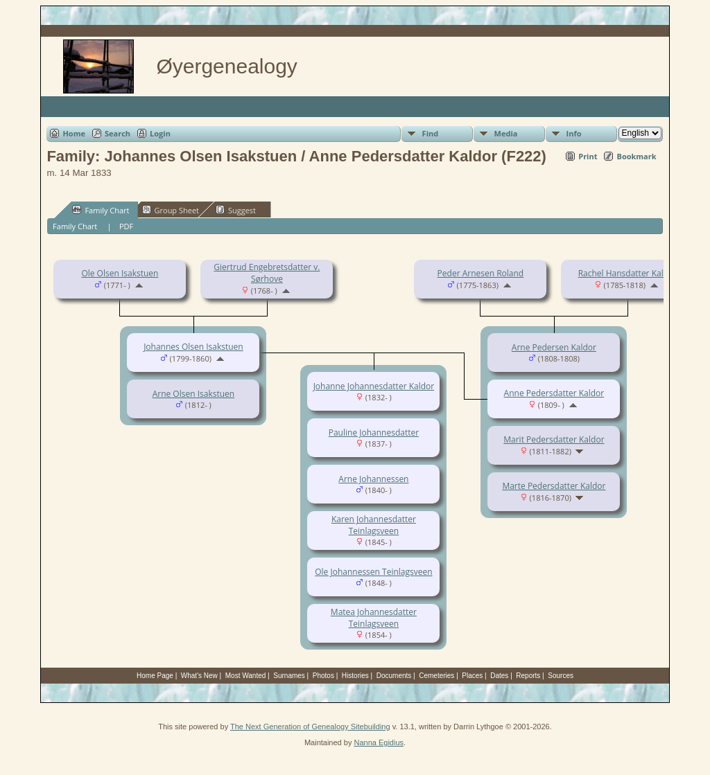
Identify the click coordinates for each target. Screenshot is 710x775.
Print (587, 156)
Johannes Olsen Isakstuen (193, 347)
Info (574, 133)
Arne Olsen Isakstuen (194, 394)
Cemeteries (436, 675)
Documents (394, 675)
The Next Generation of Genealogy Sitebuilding (310, 726)
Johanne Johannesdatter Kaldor (374, 386)
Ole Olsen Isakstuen (119, 273)
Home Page (155, 675)
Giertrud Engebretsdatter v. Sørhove (267, 273)
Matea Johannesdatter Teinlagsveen (374, 618)
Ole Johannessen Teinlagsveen (373, 572)
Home (73, 133)
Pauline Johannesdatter (374, 432)
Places (472, 675)
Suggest (236, 209)
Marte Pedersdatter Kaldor (553, 486)
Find (430, 133)
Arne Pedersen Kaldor (554, 347)
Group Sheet (171, 209)
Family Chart (100, 209)
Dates (499, 675)
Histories (355, 675)
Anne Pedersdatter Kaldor (554, 393)
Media (506, 133)
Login (160, 133)
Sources (560, 675)
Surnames (289, 675)
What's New (199, 675)
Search (117, 133)
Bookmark (636, 156)
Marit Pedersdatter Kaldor (553, 439)
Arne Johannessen (373, 479)
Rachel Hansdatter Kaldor (627, 273)
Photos (323, 675)
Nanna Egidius (379, 742)
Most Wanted (245, 675)
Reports (528, 675)
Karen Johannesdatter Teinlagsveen (373, 525)
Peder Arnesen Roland (481, 273)
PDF (126, 226)
